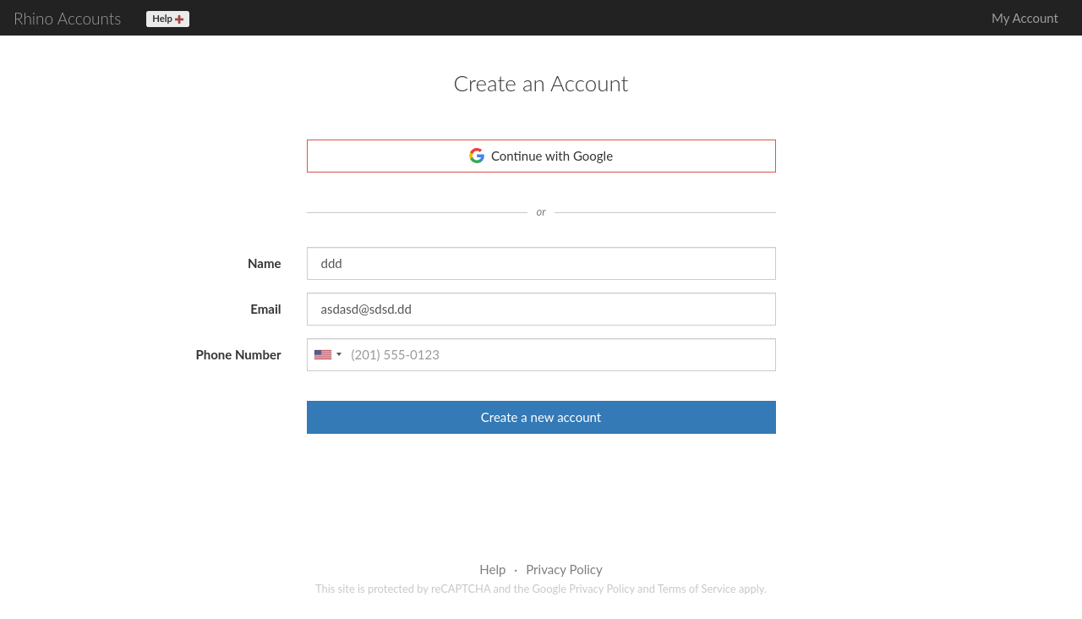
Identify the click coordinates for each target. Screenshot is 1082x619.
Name (264, 263)
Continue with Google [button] (541, 155)
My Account (1025, 17)
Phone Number (238, 354)
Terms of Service (697, 588)
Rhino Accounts (67, 18)
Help (492, 569)
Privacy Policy (564, 569)
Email (265, 308)
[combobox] (327, 354)
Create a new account (541, 417)
